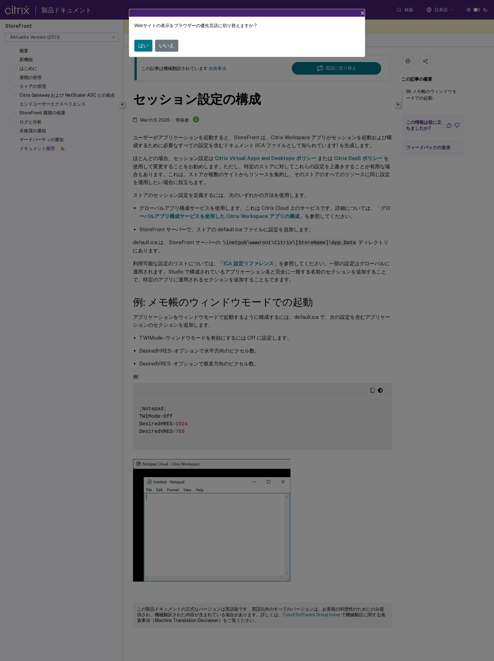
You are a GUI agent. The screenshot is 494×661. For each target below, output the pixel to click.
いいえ (166, 46)
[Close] (362, 13)
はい (143, 46)
